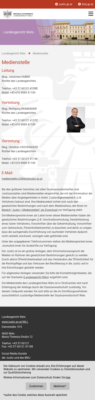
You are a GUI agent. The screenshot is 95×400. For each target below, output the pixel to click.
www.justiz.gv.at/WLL (15, 321)
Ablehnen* (59, 386)
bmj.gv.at (85, 4)
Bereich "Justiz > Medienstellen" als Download (29, 210)
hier (68, 377)
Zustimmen (36, 386)
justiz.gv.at (64, 4)
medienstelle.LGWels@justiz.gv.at (22, 178)
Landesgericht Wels (36, 277)
